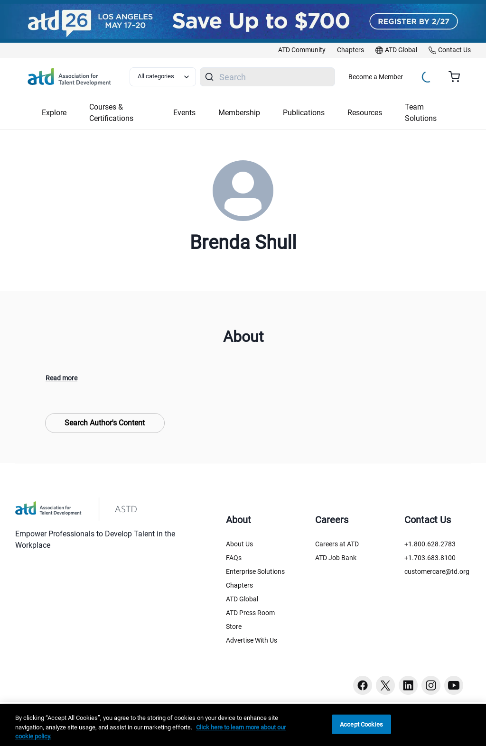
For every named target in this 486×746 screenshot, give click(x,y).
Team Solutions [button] (421, 112)
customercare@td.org (436, 571)
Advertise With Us (251, 640)
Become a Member (375, 77)
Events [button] (184, 112)
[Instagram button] (430, 685)
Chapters (239, 585)
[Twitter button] (385, 685)
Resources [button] (364, 112)
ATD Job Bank (335, 558)
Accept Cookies (361, 724)
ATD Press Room (250, 613)
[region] (243, 725)
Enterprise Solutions (255, 571)
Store (234, 626)
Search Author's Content (105, 422)
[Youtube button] (453, 685)
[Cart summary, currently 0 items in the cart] (458, 76)
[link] (302, 50)
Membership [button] (239, 112)
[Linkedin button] (408, 685)
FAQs (234, 558)
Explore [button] (54, 112)
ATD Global (242, 599)
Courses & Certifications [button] (111, 112)
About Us (239, 544)
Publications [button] (304, 112)
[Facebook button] (362, 685)
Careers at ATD (337, 544)
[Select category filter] (163, 76)
